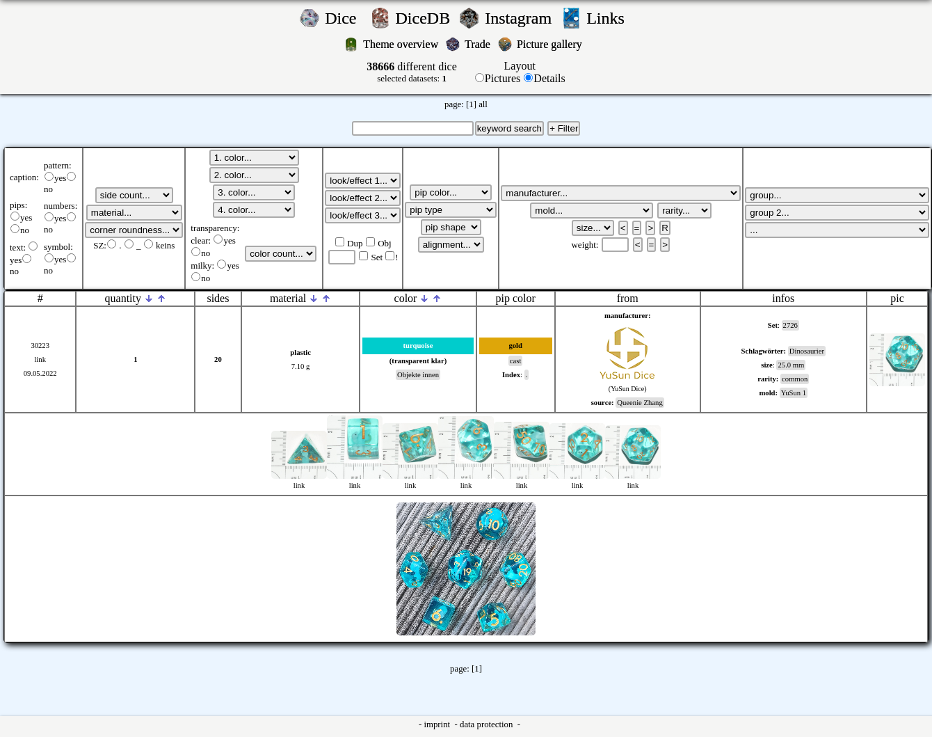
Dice (344, 18)
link (40, 359)
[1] (471, 104)
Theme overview (402, 44)
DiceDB (425, 18)
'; (134, 195)
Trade (479, 44)
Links (609, 18)
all (483, 104)
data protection (487, 724)
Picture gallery (552, 44)
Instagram (520, 18)
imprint (438, 724)
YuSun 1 (793, 393)
